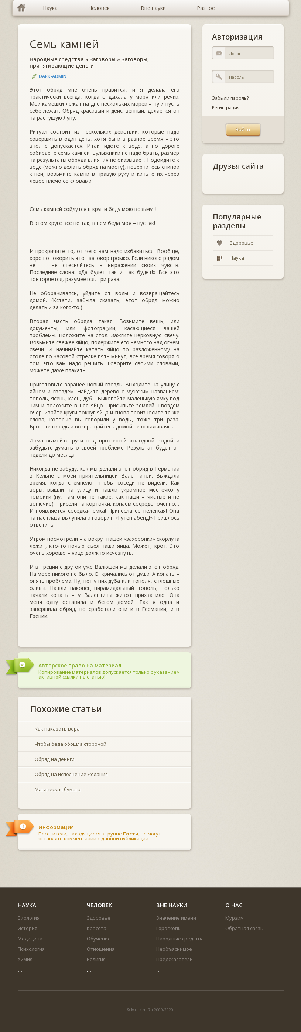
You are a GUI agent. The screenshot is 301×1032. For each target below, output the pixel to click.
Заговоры (103, 59)
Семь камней (64, 44)
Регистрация (226, 108)
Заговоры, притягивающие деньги (89, 62)
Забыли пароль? (230, 98)
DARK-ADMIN (52, 76)
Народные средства (57, 59)
